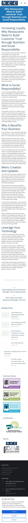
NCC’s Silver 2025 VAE (17, 343)
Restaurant (13, 280)
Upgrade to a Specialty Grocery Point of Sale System (15, 352)
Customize (14, 515)
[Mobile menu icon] (25, 3)
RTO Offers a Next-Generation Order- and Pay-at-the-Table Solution (18, 361)
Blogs (10, 280)
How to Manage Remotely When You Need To (18, 323)
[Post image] (5, 315)
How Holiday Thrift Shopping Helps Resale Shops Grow (17, 315)
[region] (14, 510)
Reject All (14, 519)
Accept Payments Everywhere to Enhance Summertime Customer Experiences (17, 334)
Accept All (14, 511)
